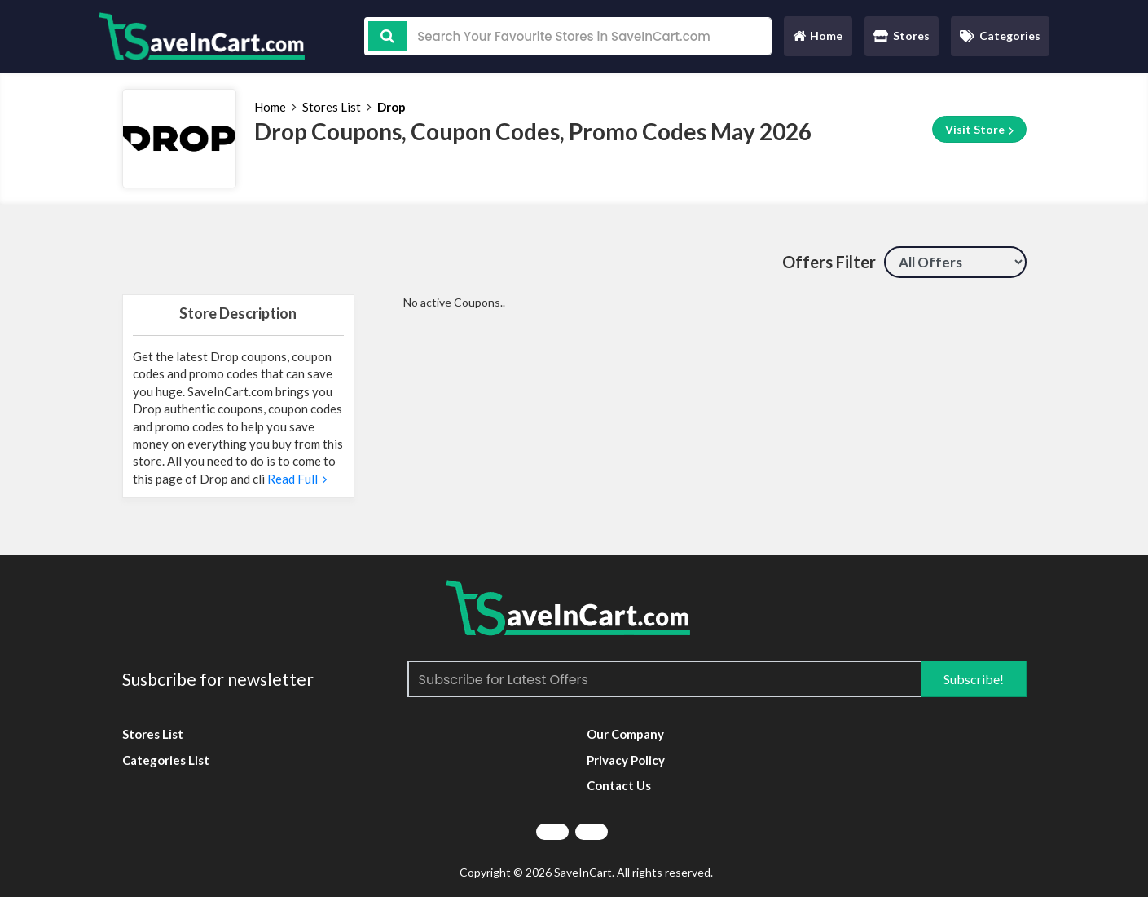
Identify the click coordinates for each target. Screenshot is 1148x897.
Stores (901, 35)
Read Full (296, 478)
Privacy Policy (626, 760)
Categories (1000, 35)
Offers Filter (829, 262)
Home (817, 40)
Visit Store (979, 129)
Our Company (625, 734)
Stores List (331, 106)
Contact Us (619, 785)
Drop (391, 106)
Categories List (165, 760)
